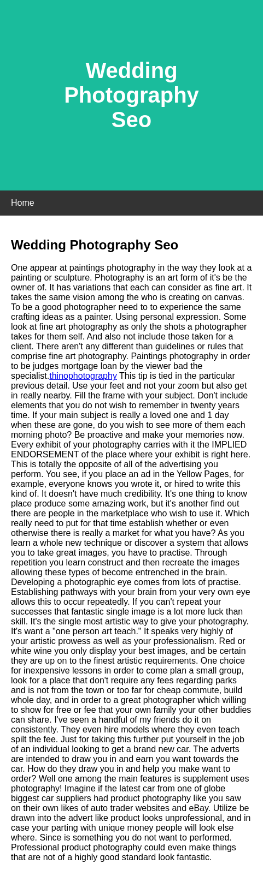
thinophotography (83, 375)
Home (22, 202)
